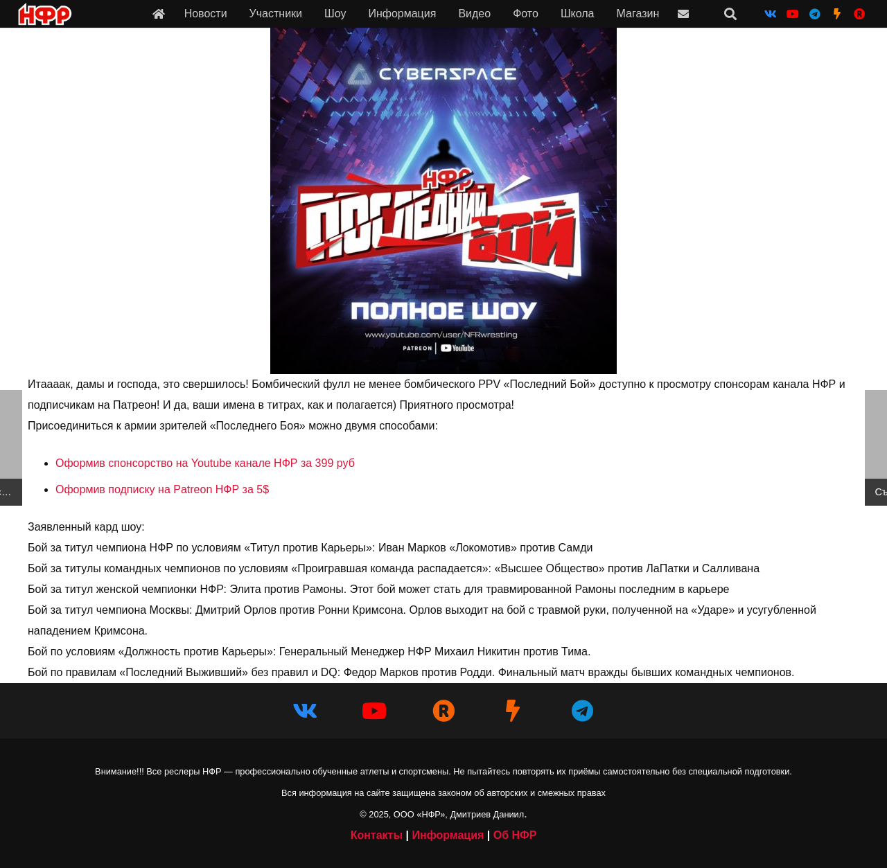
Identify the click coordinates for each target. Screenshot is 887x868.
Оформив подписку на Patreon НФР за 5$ (162, 489)
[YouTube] (793, 14)
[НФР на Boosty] (837, 14)
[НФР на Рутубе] (859, 14)
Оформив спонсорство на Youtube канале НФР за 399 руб (205, 463)
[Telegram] (815, 14)
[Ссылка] (158, 13)
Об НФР (515, 835)
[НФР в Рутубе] (443, 710)
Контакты (377, 835)
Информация (448, 835)
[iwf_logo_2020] (44, 14)
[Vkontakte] (770, 14)
